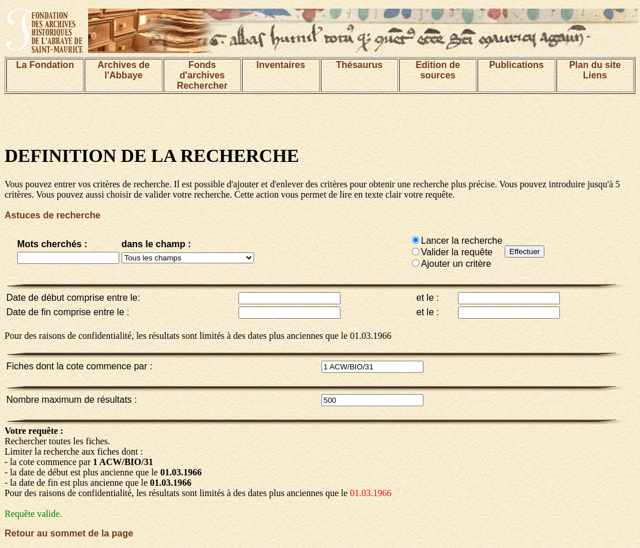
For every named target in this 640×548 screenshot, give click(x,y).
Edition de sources (437, 70)
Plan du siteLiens (595, 70)
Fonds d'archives (202, 70)
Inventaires (280, 65)
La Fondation (45, 65)
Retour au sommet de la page (69, 533)
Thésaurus (359, 65)
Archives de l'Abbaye (123, 70)
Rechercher (202, 85)
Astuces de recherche (52, 215)
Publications (516, 65)
